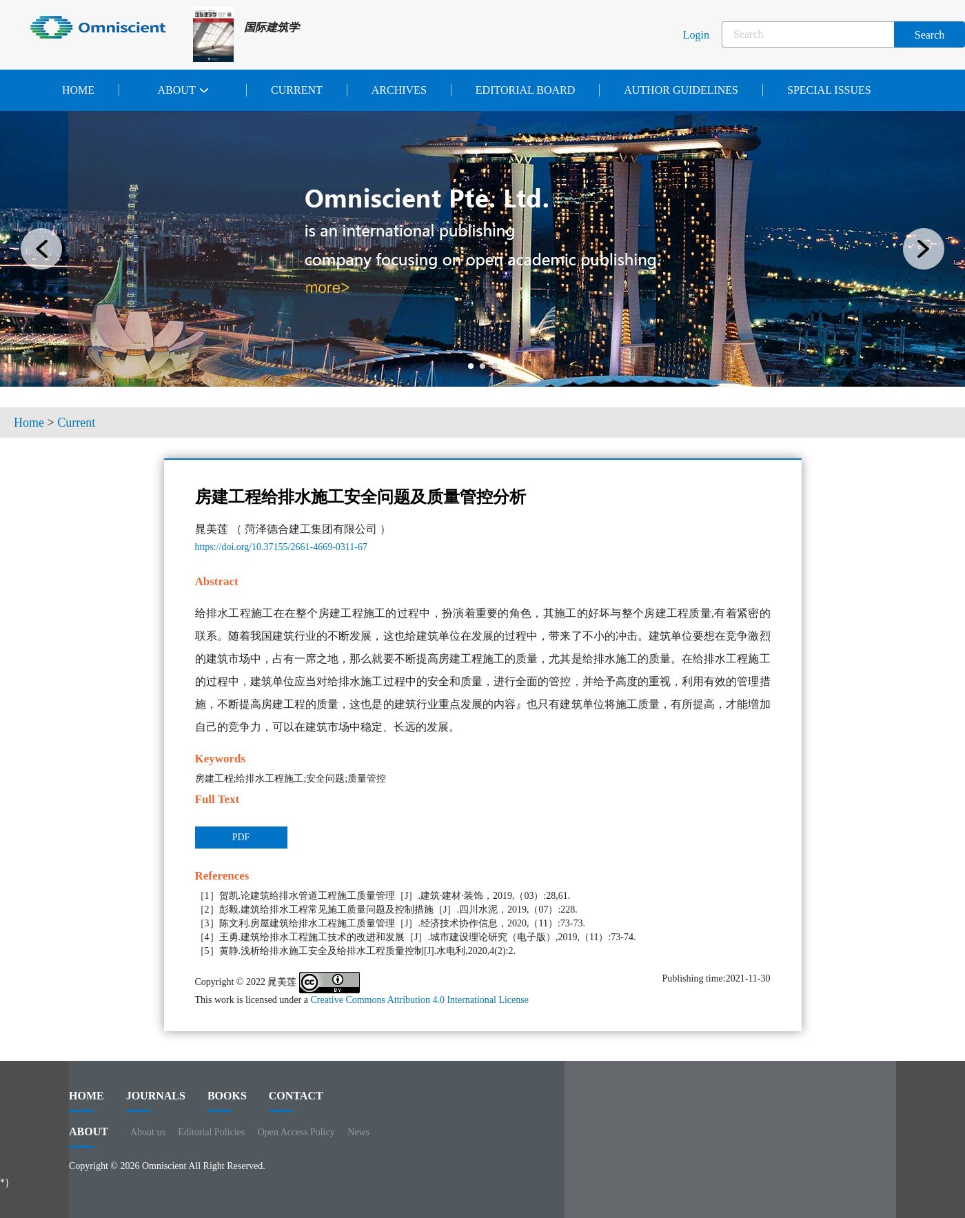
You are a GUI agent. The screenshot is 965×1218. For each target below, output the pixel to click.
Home (78, 90)
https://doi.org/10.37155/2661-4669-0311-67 (281, 547)
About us (147, 1132)
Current (297, 90)
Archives (399, 90)
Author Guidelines (681, 90)
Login (696, 35)
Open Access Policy (296, 1132)
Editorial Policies (211, 1132)
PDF (241, 837)
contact (296, 1101)
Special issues (829, 90)
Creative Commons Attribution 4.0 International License (419, 1000)
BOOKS (227, 1101)
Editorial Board (525, 90)
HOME (86, 1101)
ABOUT (88, 1137)
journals (155, 1101)
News (358, 1132)
